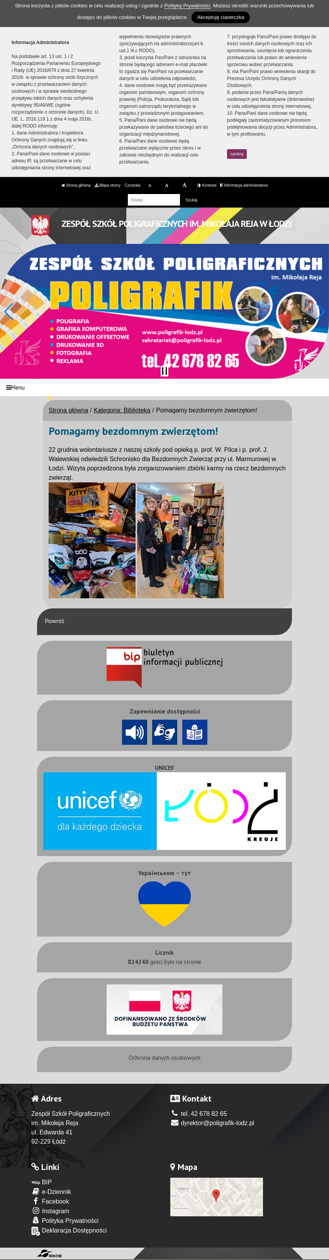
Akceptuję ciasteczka (220, 17)
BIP (41, 1182)
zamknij (237, 154)
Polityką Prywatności (187, 6)
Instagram (50, 1210)
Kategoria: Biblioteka (122, 410)
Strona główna (76, 185)
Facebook (50, 1201)
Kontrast (206, 185)
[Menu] (164, 387)
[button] (9, 311)
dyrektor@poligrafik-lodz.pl (212, 1123)
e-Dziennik (51, 1191)
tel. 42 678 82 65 (198, 1113)
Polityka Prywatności (64, 1220)
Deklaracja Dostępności (69, 1231)
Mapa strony (108, 185)
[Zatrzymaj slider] (164, 371)
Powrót (54, 621)
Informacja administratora (244, 185)
